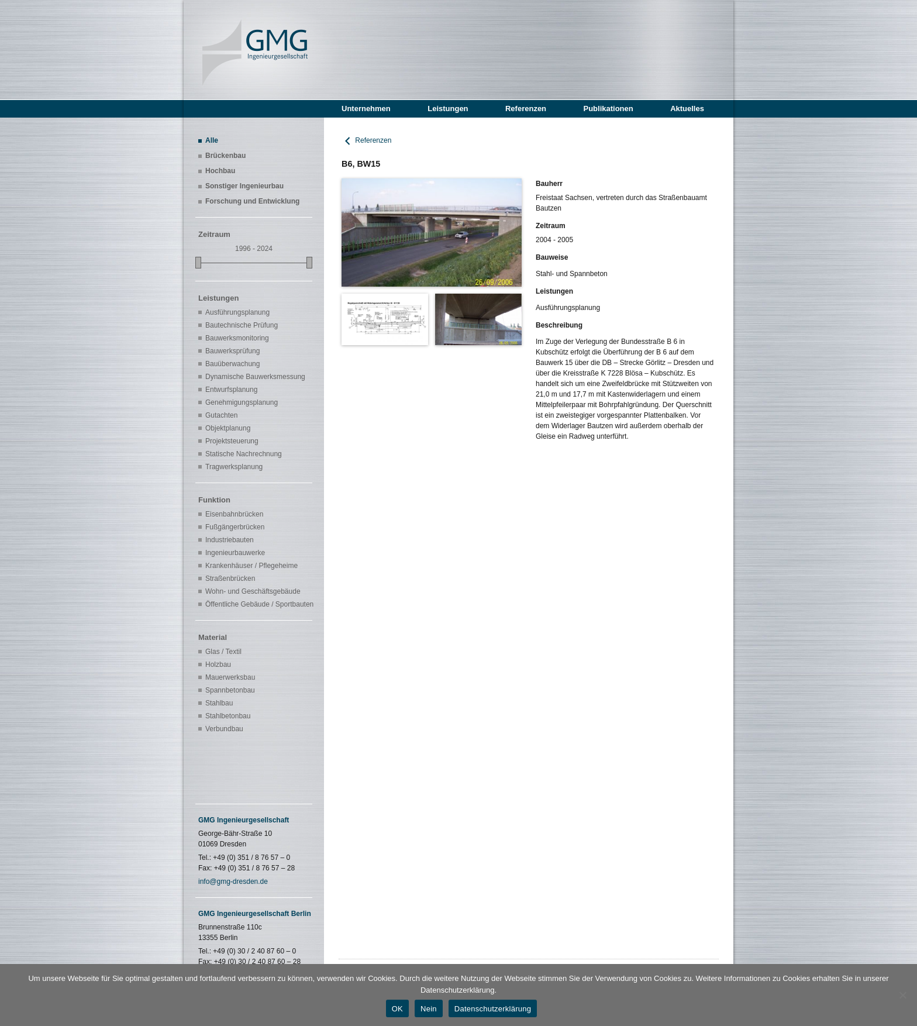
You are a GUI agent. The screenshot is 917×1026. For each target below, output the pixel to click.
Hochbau (220, 171)
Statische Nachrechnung (243, 454)
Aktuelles (687, 108)
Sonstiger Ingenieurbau (244, 186)
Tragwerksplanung (234, 467)
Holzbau (218, 664)
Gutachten (221, 415)
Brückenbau (225, 156)
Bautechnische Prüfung (241, 325)
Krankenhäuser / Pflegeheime (251, 566)
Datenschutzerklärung (492, 1008)
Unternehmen (366, 108)
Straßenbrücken (230, 578)
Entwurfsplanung (231, 389)
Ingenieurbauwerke (235, 553)
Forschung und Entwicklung (252, 201)
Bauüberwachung (232, 364)
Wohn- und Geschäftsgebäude (253, 591)
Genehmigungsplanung (241, 402)
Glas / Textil (223, 652)
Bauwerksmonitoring (237, 338)
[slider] (198, 262)
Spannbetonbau (230, 690)
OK (397, 1008)
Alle (211, 140)
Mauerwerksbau (230, 677)
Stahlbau (219, 703)
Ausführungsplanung (237, 312)
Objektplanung (227, 428)
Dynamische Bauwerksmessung (255, 377)
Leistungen (448, 108)
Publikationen (608, 108)
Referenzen (525, 108)
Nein (428, 1008)
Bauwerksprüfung (232, 351)
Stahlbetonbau (227, 716)
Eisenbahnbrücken (234, 514)
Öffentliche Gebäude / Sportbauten (257, 604)
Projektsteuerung (231, 441)
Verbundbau (224, 729)
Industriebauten (229, 540)
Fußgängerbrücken (234, 527)
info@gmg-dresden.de (233, 881)
